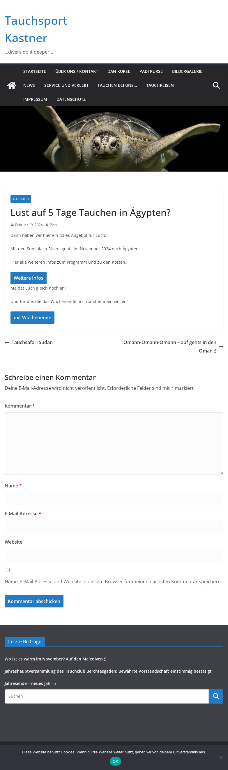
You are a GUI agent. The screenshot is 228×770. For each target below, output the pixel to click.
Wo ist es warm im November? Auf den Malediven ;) (55, 659)
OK (115, 761)
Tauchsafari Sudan (29, 342)
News (29, 85)
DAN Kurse (118, 71)
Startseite (34, 71)
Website (13, 542)
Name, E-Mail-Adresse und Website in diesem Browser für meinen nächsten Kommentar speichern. (113, 581)
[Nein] (221, 757)
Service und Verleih (66, 85)
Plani (54, 224)
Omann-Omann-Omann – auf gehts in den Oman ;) (173, 346)
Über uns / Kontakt (76, 71)
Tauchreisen (160, 85)
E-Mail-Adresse (23, 513)
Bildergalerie (187, 71)
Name (13, 485)
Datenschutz (71, 99)
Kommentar (20, 406)
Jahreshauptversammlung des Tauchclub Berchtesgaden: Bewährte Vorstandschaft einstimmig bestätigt (108, 671)
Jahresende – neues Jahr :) (30, 683)
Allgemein (21, 199)
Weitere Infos (28, 278)
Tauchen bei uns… (117, 85)
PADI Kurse (151, 71)
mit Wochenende (32, 317)
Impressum (35, 99)
